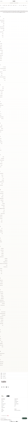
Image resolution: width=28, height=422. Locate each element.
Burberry (1, 60)
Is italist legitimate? (16, 401)
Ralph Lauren (1, 280)
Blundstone (1, 53)
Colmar (1, 75)
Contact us (15, 400)
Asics (2, 33)
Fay (0, 113)
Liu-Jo (2, 183)
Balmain (1, 43)
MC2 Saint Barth (1, 198)
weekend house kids (2, 353)
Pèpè (1, 273)
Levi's (3, 178)
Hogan (0, 140)
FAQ (14, 406)
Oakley (0, 240)
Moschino (1, 218)
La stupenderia (1, 173)
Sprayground (2, 298)
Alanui (3, 25)
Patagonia (2, 253)
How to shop (15, 402)
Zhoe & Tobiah (1, 363)
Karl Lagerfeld (2, 158)
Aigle (3, 23)
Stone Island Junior (3, 305)
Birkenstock (1, 50)
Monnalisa (1, 215)
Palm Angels (2, 248)
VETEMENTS (1, 343)
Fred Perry (2, 118)
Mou (1, 220)
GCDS (1, 125)
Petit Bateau (6, 258)
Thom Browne (1, 318)
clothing (20, 12)
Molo (4, 210)
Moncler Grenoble (3, 213)
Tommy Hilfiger (1, 323)
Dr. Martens (1, 95)
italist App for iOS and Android (17, 410)
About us (2, 400)
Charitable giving (3, 407)
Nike (2, 233)
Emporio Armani (1, 105)
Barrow (1, 45)
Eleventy (1, 103)
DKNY (3, 88)
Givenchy (2, 128)
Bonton (1, 58)
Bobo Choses (1, 55)
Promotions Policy (5, 419)
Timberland (2, 320)
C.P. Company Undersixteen (3, 68)
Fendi (0, 115)
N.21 (1, 228)
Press (2, 402)
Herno (0, 138)
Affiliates (2, 411)
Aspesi (2, 35)
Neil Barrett (1, 230)
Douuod (1, 93)
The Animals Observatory (2, 313)
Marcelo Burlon (1, 193)
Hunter (1, 143)
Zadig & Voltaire (1, 361)
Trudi (2, 325)
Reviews (2, 406)
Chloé (1, 73)
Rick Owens (1, 283)
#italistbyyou (2, 410)
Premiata (1, 270)
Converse (4, 78)
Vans (0, 338)
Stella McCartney (2, 300)
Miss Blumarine (3, 205)
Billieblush (1, 48)
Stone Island (3, 303)
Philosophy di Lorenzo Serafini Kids (3, 263)
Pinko (6, 265)
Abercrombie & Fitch (2, 20)
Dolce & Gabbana (2, 90)
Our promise (2, 401)
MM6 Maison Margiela (2, 208)
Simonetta (2, 295)
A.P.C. (3, 18)
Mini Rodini (3, 203)
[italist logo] (14, 1)
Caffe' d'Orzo (4, 70)
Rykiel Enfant (1, 285)
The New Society (3, 315)
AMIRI (3, 30)
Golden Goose (1, 130)
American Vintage (2, 28)
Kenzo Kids (1, 163)
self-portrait (2, 293)
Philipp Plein (6, 260)
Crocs (4, 80)
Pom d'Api (1, 268)
